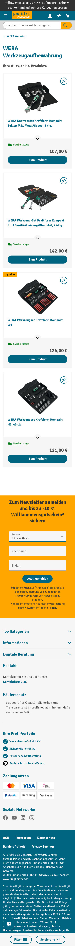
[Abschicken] (37, 579)
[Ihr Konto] (50, 15)
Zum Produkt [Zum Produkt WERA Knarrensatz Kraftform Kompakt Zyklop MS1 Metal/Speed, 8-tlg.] (38, 160)
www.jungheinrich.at (15, 879)
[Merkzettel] (58, 16)
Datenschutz (46, 838)
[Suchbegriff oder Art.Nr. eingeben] (32, 25)
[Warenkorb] (67, 16)
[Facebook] (5, 818)
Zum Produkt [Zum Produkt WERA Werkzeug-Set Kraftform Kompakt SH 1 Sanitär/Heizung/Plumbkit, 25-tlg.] (38, 260)
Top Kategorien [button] (37, 631)
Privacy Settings (42, 847)
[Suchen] (66, 25)
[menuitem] (50, 16)
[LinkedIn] (23, 818)
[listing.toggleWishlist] (63, 81)
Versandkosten (11, 859)
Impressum (23, 838)
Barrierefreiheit (14, 847)
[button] (37, 654)
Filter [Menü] (20, 939)
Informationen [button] (37, 642)
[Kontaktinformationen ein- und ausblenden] (9, 924)
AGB (6, 838)
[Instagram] (31, 818)
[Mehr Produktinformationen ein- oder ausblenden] (37, 139)
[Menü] (6, 15)
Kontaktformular (14, 682)
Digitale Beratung (18, 654)
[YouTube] (14, 818)
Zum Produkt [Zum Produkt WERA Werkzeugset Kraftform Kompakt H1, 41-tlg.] (38, 459)
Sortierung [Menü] (50, 939)
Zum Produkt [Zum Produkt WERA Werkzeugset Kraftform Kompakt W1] (38, 359)
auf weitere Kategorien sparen (46, 8)
